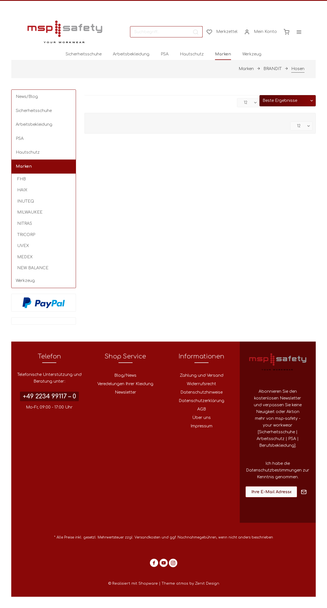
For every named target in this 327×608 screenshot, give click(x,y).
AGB (201, 409)
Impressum (201, 426)
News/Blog (27, 97)
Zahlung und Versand (201, 375)
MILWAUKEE (29, 212)
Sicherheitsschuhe (34, 111)
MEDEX (25, 257)
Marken (24, 166)
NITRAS (24, 223)
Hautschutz (28, 152)
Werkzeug (25, 281)
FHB (21, 179)
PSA (20, 138)
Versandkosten (147, 537)
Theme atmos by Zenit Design (190, 583)
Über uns (201, 418)
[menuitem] (166, 31)
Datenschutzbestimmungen (274, 470)
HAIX (22, 190)
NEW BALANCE (32, 268)
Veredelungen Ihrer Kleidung (125, 384)
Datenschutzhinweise (201, 392)
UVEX (23, 246)
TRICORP (26, 235)
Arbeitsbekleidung (34, 124)
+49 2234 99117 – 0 (49, 396)
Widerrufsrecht (201, 384)
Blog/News (125, 375)
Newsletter (125, 392)
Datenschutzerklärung (201, 401)
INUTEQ (25, 201)
